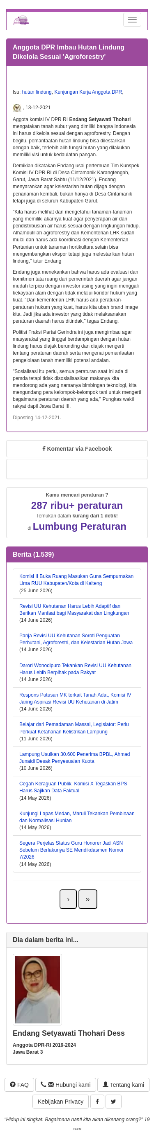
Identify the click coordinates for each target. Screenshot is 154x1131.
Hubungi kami (65, 1085)
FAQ (19, 1085)
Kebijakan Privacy (60, 1101)
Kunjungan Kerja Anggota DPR (88, 92)
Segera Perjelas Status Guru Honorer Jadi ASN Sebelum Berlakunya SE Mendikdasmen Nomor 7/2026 (71, 850)
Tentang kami (123, 1085)
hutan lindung (37, 92)
